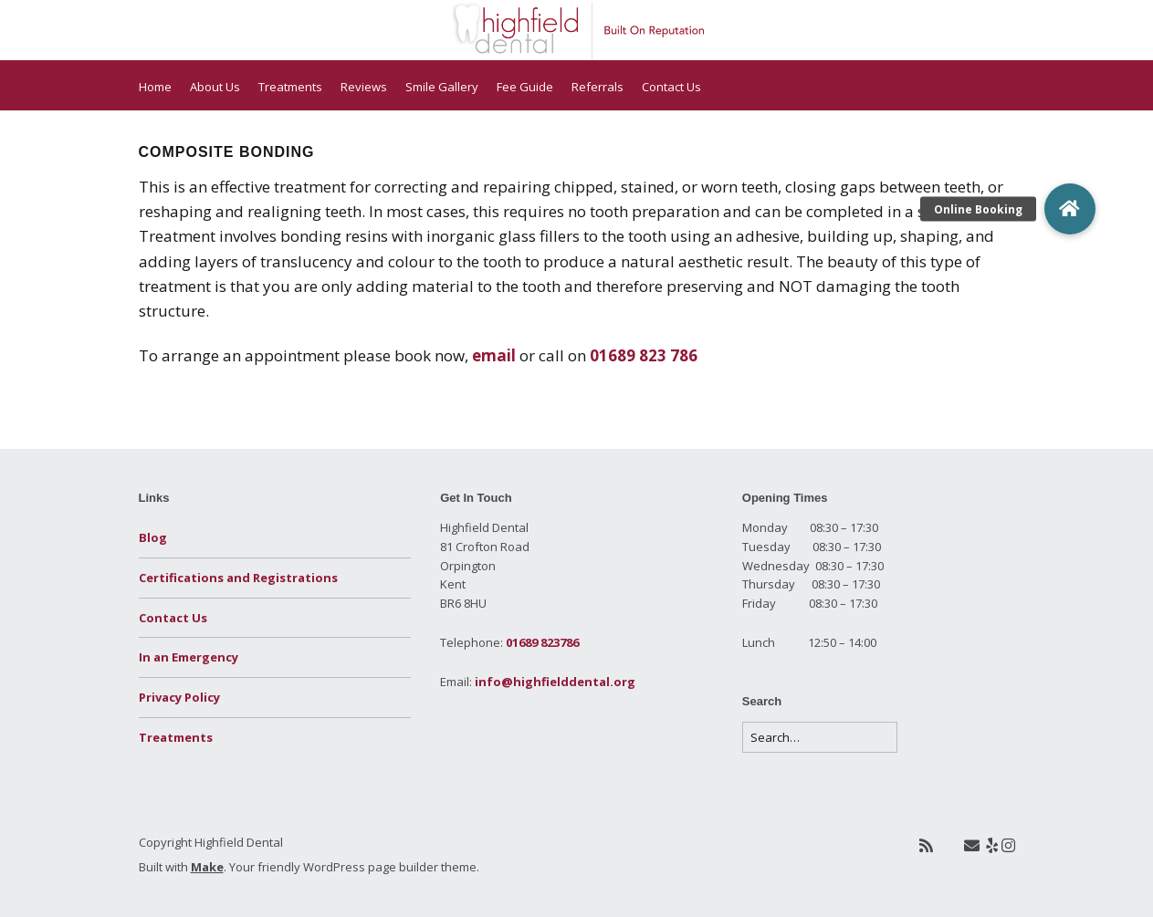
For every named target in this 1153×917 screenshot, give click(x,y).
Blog (153, 537)
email (494, 355)
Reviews (364, 86)
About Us (215, 86)
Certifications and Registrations (238, 577)
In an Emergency (188, 657)
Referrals (597, 86)
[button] (1069, 208)
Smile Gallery (441, 86)
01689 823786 (542, 642)
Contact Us (671, 86)
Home (155, 86)
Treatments (290, 86)
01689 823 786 (643, 355)
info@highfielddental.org (555, 681)
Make (207, 867)
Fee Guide (525, 86)
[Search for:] (819, 738)
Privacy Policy (179, 697)
